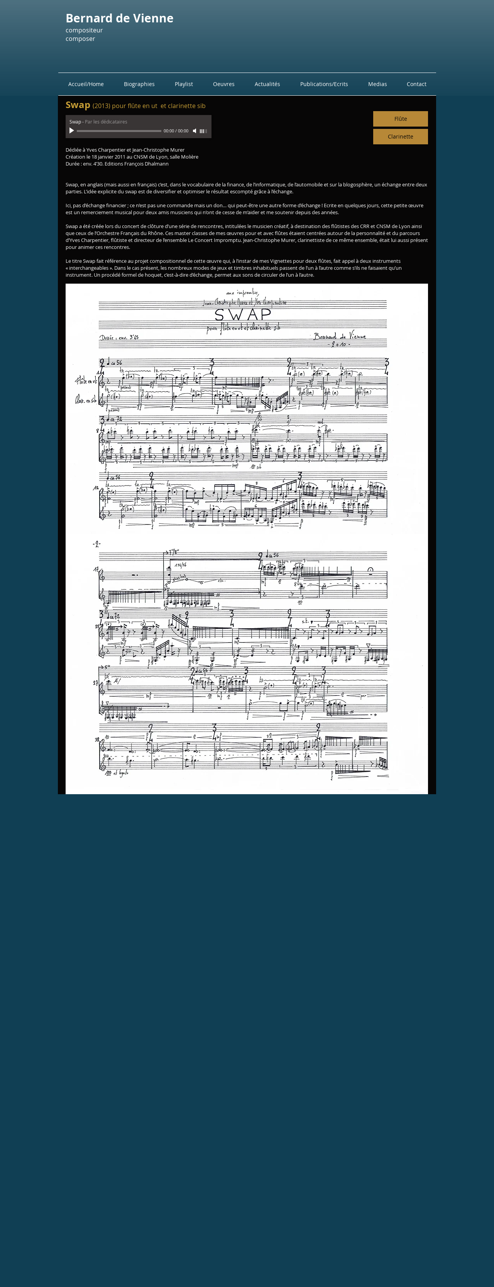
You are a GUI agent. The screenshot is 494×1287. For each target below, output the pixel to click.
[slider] (204, 131)
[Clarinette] (400, 136)
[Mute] (195, 131)
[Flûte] (400, 119)
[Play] (72, 131)
